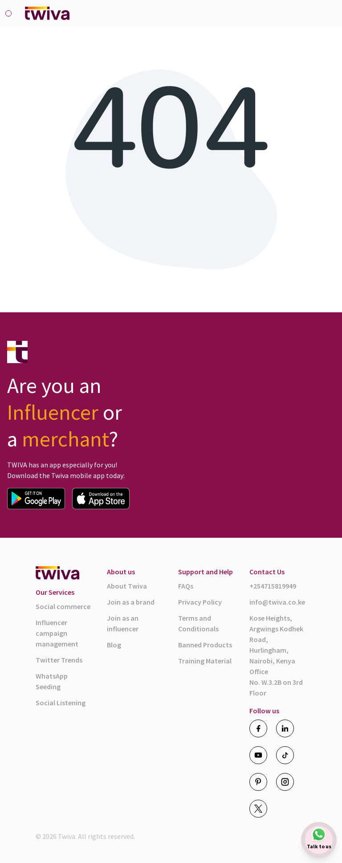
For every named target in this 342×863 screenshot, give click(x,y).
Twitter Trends (59, 659)
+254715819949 (272, 585)
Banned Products (205, 644)
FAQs (185, 585)
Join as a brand (131, 601)
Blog (114, 644)
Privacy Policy (200, 601)
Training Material (205, 660)
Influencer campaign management (57, 633)
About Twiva (127, 585)
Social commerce (63, 606)
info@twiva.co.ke (277, 601)
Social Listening (61, 702)
